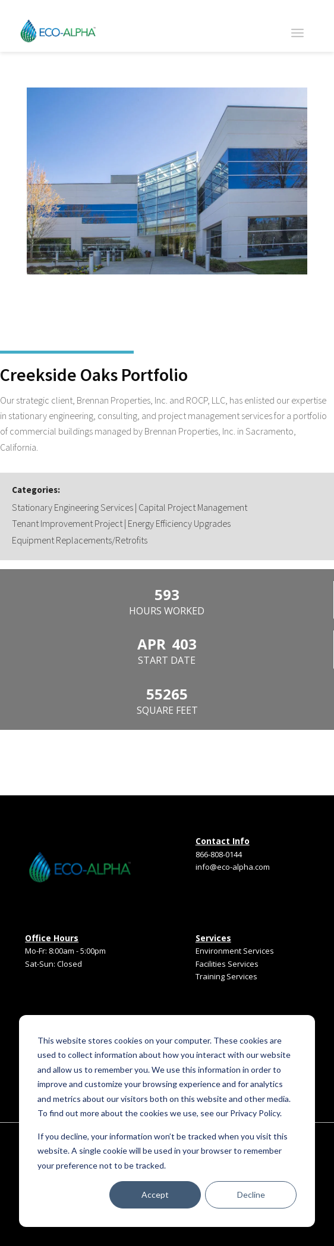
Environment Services (235, 950)
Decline (251, 1194)
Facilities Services (227, 963)
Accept (155, 1194)
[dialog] (167, 1121)
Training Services (226, 976)
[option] (167, 183)
